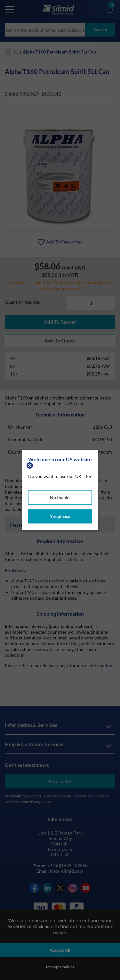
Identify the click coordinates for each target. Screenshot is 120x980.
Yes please (60, 516)
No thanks (60, 497)
